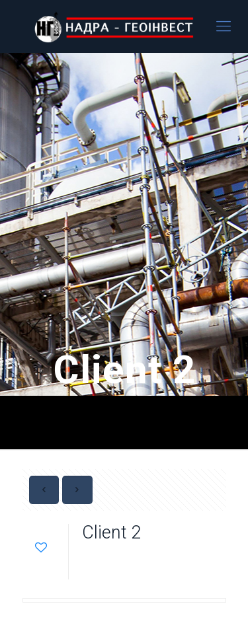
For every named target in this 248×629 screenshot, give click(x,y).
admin (164, 558)
